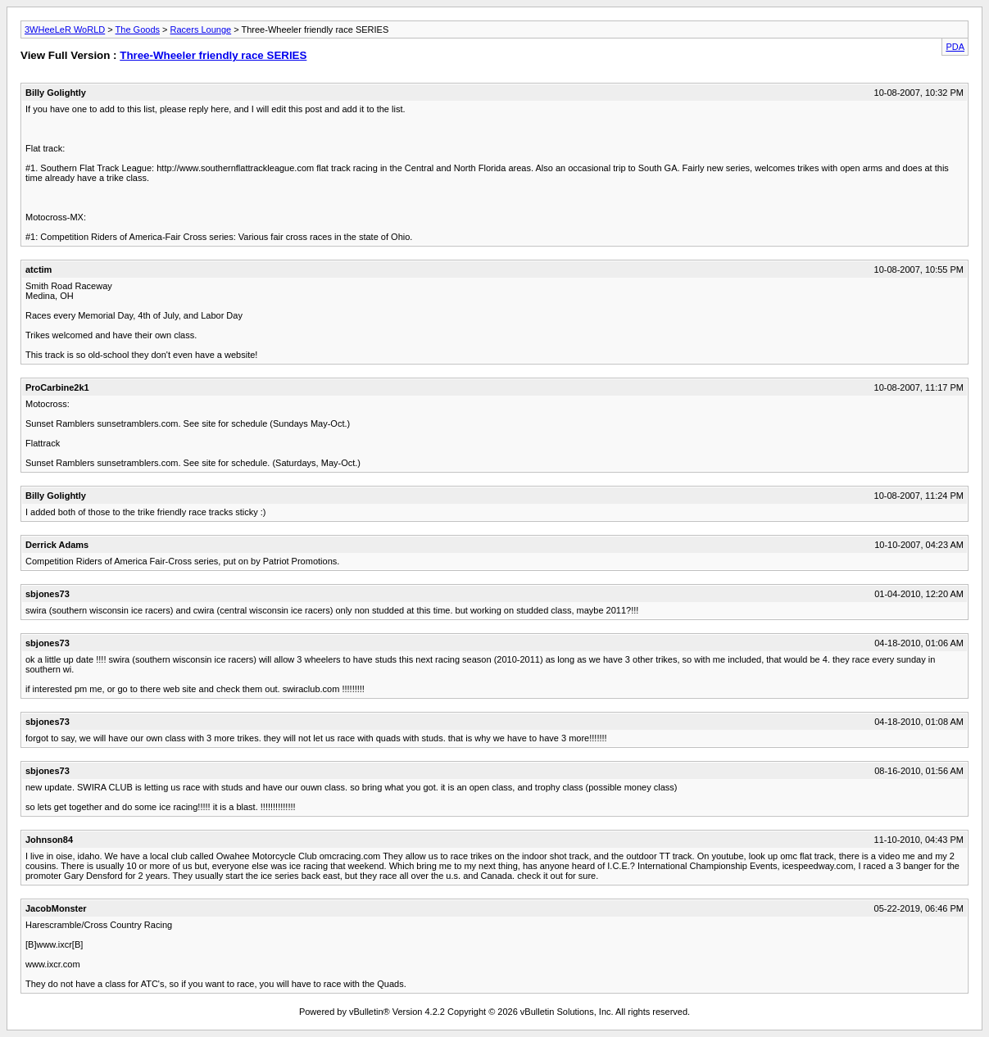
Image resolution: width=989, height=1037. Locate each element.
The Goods (138, 29)
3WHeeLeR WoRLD (65, 29)
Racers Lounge (201, 29)
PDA (955, 47)
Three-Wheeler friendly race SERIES (213, 55)
